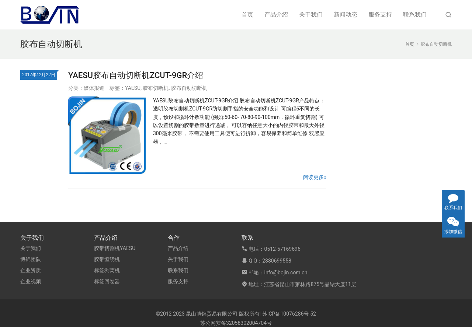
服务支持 (380, 14)
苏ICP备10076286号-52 (289, 314)
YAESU (132, 88)
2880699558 (276, 261)
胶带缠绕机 (107, 259)
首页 (247, 14)
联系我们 (415, 14)
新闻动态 (345, 14)
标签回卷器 (107, 281)
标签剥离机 (107, 270)
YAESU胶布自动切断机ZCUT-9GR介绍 (135, 75)
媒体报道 (94, 88)
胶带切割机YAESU (114, 248)
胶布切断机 (156, 88)
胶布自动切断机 (189, 88)
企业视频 (30, 281)
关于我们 (311, 14)
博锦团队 (30, 259)
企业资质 (30, 270)
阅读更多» (314, 177)
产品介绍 (276, 14)
